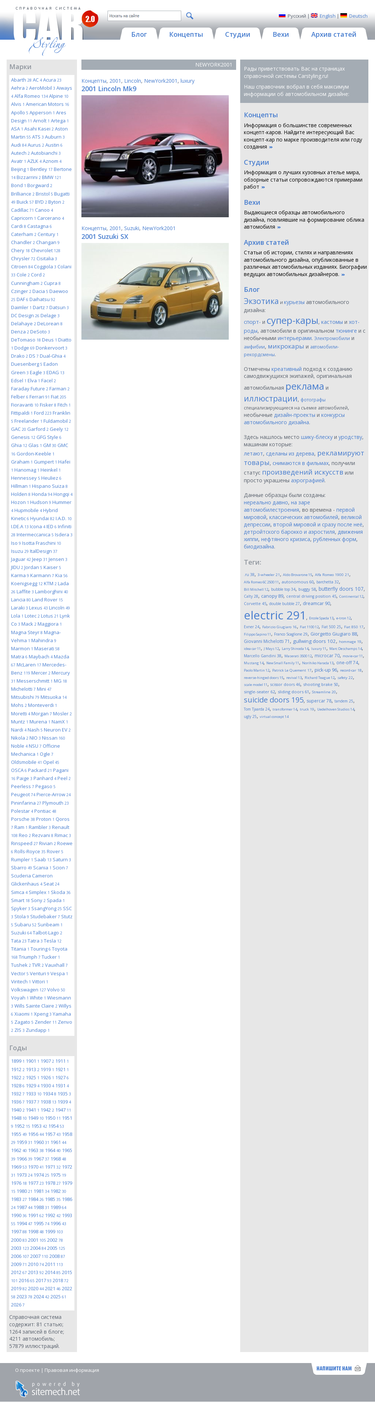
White (38, 997)
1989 (58, 1207)
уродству (350, 436)
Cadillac (22, 210)
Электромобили (332, 338)
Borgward (39, 185)
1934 (49, 1093)
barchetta (327, 581)
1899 (18, 1061)
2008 (57, 1256)
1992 (53, 1215)
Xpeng (43, 1014)
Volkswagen (28, 989)
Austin (54, 145)
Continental (351, 596)
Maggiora (50, 623)
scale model (255, 684)
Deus (49, 339)
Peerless (22, 786)
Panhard (45, 778)
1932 (18, 1093)
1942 (47, 1109)
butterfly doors (341, 588)
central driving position (311, 596)
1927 (62, 1077)
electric (275, 615)
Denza (20, 331)
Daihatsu (42, 299)
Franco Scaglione (291, 634)
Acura (52, 79)
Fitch (64, 404)
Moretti (20, 713)
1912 (18, 1069)
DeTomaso (26, 339)
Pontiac (45, 811)
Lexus (38, 607)
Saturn (62, 859)
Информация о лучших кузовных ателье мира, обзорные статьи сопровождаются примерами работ (303, 179)
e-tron (343, 618)
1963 (36, 1150)
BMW (51, 177)
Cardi (18, 226)
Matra (19, 656)
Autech (20, 153)
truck (307, 709)
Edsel (19, 380)
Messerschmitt (35, 680)
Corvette (255, 603)
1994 (24, 1223)
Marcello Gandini (262, 655)
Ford (43, 412)
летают (253, 453)
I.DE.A (20, 526)
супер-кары (292, 320)
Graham (22, 461)
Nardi (19, 729)
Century (48, 234)
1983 (19, 1199)
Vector (20, 973)
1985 (53, 1199)
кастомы (332, 321)
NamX (60, 721)
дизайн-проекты (294, 414)
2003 (20, 1248)
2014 (53, 1272)
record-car (351, 670)
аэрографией (308, 480)
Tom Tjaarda (257, 709)
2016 (27, 1280)
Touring (41, 948)
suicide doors (274, 700)
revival (294, 677)
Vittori (40, 981)
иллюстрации (271, 398)
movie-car (353, 656)
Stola (21, 916)
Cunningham (27, 283)
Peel (64, 778)
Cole (23, 274)
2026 (18, 1304)
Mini (44, 689)
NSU (35, 746)
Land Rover (47, 599)
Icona (37, 526)
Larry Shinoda (295, 648)
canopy (272, 596)
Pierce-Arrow (53, 794)
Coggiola (45, 266)
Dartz (40, 307)
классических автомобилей (303, 517)
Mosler (62, 713)
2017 (44, 1280)
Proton (45, 819)
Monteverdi (42, 705)
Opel (51, 762)
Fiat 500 (331, 626)
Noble (19, 746)
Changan (48, 242)
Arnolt (41, 120)
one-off (347, 662)
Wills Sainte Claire (35, 1005)
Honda (42, 494)
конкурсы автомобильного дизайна (294, 418)
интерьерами (295, 338)
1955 (19, 1134)
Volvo (56, 989)
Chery (20, 250)
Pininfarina (26, 803)
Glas (35, 445)
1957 (53, 1134)
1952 (22, 1126)
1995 (41, 1223)
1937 (32, 1101)
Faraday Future (29, 388)
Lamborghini (51, 591)
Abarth (21, 79)
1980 (24, 1191)
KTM (50, 583)
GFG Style (49, 437)
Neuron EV (57, 729)
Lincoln (59, 607)
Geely (59, 429)
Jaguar (21, 559)
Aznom (52, 161)
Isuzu (20, 551)
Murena (39, 721)
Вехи (252, 202)
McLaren (29, 664)
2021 (53, 1288)
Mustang (253, 663)
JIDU (17, 567)
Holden (21, 494)
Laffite (25, 591)
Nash (35, 729)
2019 (19, 1288)
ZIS (19, 1030)
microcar (327, 655)
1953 (39, 1126)
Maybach (41, 656)
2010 (36, 1264)
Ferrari (39, 396)
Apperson (42, 112)
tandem (343, 701)
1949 (36, 1118)
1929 (32, 1085)
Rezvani (42, 835)
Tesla (53, 940)
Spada (56, 900)
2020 (36, 1288)
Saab (43, 859)
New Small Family (282, 663)
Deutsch (358, 15)
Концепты (93, 80)
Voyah (20, 997)
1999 (54, 1231)
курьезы (294, 301)
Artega (60, 120)
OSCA (19, 770)
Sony (38, 900)
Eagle (37, 372)
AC (37, 79)
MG (60, 680)
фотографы (313, 400)
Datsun (59, 307)
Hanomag (26, 469)
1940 (18, 1109)
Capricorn (23, 218)
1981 (41, 1191)
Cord (38, 274)
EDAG (55, 372)
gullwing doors (314, 641)
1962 (19, 1150)
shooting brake (320, 684)
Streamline (324, 692)
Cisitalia (46, 258)
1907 (47, 1061)
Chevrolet (45, 250)
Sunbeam (50, 924)
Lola (17, 615)
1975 (58, 1175)
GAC (18, 429)
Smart (20, 900)
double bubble (284, 603)
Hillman (21, 486)
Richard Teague (319, 677)
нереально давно (266, 502)
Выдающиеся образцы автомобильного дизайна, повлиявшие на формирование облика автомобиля (304, 219)
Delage (50, 315)
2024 (41, 1296)
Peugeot (23, 794)
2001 (37, 1240)
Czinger (21, 291)
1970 (36, 1166)
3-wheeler (268, 574)
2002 (55, 1240)
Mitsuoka (54, 697)
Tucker (51, 957)
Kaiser (52, 567)
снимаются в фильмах (301, 462)
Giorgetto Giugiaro (334, 634)
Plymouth (55, 803)
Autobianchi (46, 153)
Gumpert (45, 461)
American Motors (47, 104)
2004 (38, 1248)
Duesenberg (26, 364)
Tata (19, 940)
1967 (41, 1158)
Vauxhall (56, 965)
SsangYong (46, 908)
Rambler (40, 827)
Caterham (23, 234)
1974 (41, 1175)
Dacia (40, 291)
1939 (64, 1101)
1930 (47, 1085)
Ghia (19, 445)
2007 (39, 1256)
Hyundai (42, 518)
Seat (51, 883)
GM (49, 445)
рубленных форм (334, 539)
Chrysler (23, 258)
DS (34, 356)
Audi (19, 145)
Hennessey (25, 478)
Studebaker (45, 916)
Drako (19, 356)
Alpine (59, 96)
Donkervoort (51, 347)
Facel (48, 380)
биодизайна (259, 546)
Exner (251, 626)
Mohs (19, 705)
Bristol (44, 193)
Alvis (18, 104)
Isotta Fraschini (41, 543)
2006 (20, 1256)
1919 (47, 1069)
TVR (38, 965)
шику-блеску (317, 436)
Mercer (40, 672)
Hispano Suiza (50, 486)
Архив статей (266, 242)
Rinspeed (24, 843)
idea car (252, 648)
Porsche (23, 819)
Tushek (21, 965)
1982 (58, 1191)
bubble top (283, 589)
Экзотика (261, 301)
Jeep (40, 559)
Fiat (58, 396)
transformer (285, 709)
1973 (24, 1175)
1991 (36, 1215)
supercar (319, 701)
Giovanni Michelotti (267, 641)
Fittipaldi (22, 412)
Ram (21, 827)
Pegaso (45, 786)
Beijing (20, 169)
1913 (32, 1069)
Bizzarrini (29, 177)
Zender (46, 1022)
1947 (63, 1109)
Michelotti (23, 689)
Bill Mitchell (256, 589)
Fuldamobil (57, 421)
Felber (19, 396)
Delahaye (23, 323)
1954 (56, 1126)
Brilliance (23, 193)
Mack (28, 623)
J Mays (271, 648)
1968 (58, 1158)
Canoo (44, 210)
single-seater (259, 691)
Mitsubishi (25, 697)
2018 (61, 1280)
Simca (19, 892)
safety (345, 677)
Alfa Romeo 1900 (332, 574)
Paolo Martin (256, 670)
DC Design (25, 315)
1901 (32, 1061)
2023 (24, 1296)
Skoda (61, 892)
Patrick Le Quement (292, 670)
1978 (53, 1183)
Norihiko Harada (317, 663)
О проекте (27, 1370)
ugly (250, 716)
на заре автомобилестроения (277, 506)
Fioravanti (25, 404)
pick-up (326, 669)
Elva (34, 380)
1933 (34, 1093)
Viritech (21, 981)
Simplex (39, 892)
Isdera (64, 534)
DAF (22, 299)
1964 (53, 1150)
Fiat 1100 (309, 627)
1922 (18, 1077)
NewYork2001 (161, 80)
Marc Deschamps (345, 648)
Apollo (19, 112)
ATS (38, 136)
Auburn (55, 136)
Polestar (22, 811)
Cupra (52, 283)
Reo (25, 835)
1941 (32, 1109)
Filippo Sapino (257, 634)
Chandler (23, 242)
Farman (59, 388)
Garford (38, 429)
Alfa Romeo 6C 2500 (261, 582)
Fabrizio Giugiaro (279, 627)
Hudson (40, 502)
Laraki (19, 607)
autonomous (297, 581)
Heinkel (51, 469)
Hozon (20, 502)
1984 (36, 1199)
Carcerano (50, 218)
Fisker (48, 404)
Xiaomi (23, 1014)
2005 (56, 1248)
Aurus (36, 145)
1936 (18, 1101)
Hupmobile (28, 510)
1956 (36, 1134)
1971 (53, 1166)
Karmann (42, 575)
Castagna (39, 226)
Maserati (47, 648)
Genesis (23, 437)
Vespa (59, 973)
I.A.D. (64, 518)
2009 (19, 1264)
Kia (61, 575)
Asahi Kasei (39, 128)
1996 (58, 1223)
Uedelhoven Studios (335, 709)
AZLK (34, 161)
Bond (18, 185)
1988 (41, 1207)
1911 (62, 1061)
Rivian (47, 843)
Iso (16, 543)
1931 (62, 1085)
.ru (249, 574)
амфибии (254, 347)
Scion (60, 867)
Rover (55, 851)
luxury (187, 80)
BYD (41, 202)
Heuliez (51, 478)
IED (51, 526)
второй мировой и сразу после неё (317, 524)
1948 (19, 1118)
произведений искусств (302, 471)
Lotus (50, 615)
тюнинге (346, 330)
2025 (58, 1296)
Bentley (41, 169)
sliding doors (293, 691)
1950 (53, 1118)
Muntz (19, 721)
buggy (307, 589)
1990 (19, 1215)
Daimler (21, 307)
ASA (17, 128)
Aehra (19, 88)
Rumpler (22, 859)
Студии (256, 162)
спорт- (252, 321)
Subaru (25, 924)
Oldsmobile (26, 762)
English (328, 15)
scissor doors (285, 684)
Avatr (18, 161)
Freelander (28, 421)
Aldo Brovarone (297, 574)
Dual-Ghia (53, 356)
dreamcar (316, 603)
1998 (36, 1231)
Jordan (33, 567)
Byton (56, 202)
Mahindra (43, 640)
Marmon (22, 648)
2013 (36, 1272)
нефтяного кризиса (285, 539)
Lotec (32, 615)
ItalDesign (43, 551)
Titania (20, 948)
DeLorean (50, 323)
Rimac (63, 835)
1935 (64, 1093)
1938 (48, 1101)
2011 (54, 1264)
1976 (19, 1183)
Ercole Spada (321, 618)
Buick (25, 202)
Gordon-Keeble (36, 453)
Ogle (46, 754)
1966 (24, 1158)
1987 (24, 1207)
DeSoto (40, 331)
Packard (40, 770)
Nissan (53, 737)
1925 (32, 1077)
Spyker (20, 908)
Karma (20, 575)
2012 (19, 1272)
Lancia (21, 599)
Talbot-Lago (47, 932)
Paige (24, 778)
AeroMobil (42, 88)
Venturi (39, 973)
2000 (19, 1240)
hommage (350, 641)
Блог (252, 289)
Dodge (24, 347)
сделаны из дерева (290, 453)
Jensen (58, 559)
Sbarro (21, 867)
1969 (19, 1166)
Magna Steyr (27, 632)
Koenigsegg (27, 583)
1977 (36, 1183)
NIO (35, 737)
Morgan (41, 713)
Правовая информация (72, 1370)
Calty (251, 596)
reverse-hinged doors (263, 677)
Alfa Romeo (31, 96)
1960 (41, 1142)
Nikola (19, 737)
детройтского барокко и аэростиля (289, 531)
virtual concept (274, 716)
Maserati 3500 (298, 656)
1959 (24, 1142)
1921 (62, 1069)
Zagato (24, 1022)
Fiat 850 (354, 627)
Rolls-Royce (30, 851)
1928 (18, 1085)
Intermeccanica (35, 534)
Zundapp (38, 1030)
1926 (47, 1077)
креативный (286, 368)
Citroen (22, 266)
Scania (42, 867)
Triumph (30, 957)
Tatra (35, 940)
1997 (19, 1231)
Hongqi (63, 494)
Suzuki (21, 932)
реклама (304, 386)
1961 (58, 1142)
